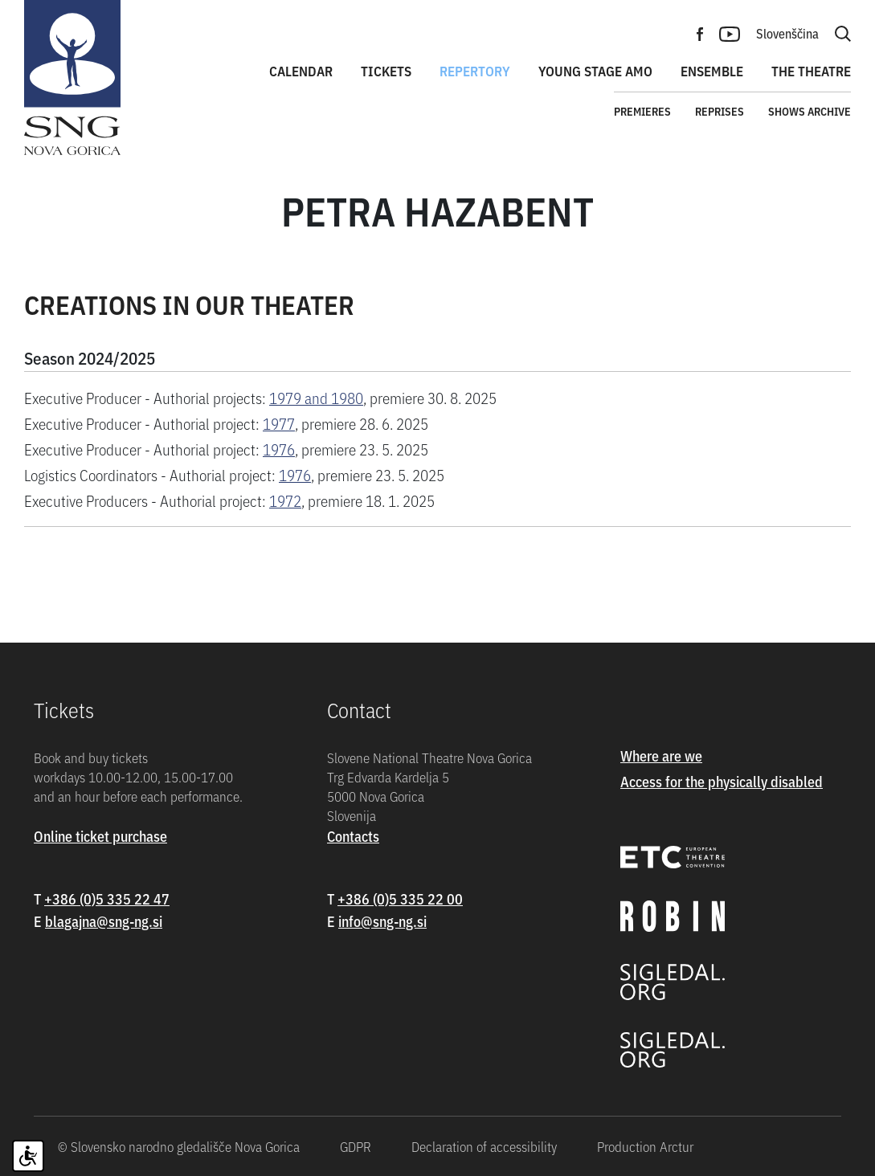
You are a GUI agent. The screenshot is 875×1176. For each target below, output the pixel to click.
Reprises (719, 111)
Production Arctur (645, 1146)
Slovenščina (787, 33)
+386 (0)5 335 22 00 (400, 898)
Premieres (642, 111)
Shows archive (809, 111)
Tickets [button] (386, 70)
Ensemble (712, 70)
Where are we (661, 755)
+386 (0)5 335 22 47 (107, 898)
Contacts (353, 836)
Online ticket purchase (100, 836)
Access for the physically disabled (721, 781)
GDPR (355, 1146)
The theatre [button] (811, 70)
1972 (285, 500)
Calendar (301, 70)
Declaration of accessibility (484, 1146)
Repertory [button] (475, 70)
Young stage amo (595, 70)
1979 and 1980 (316, 397)
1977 (279, 423)
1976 (279, 448)
